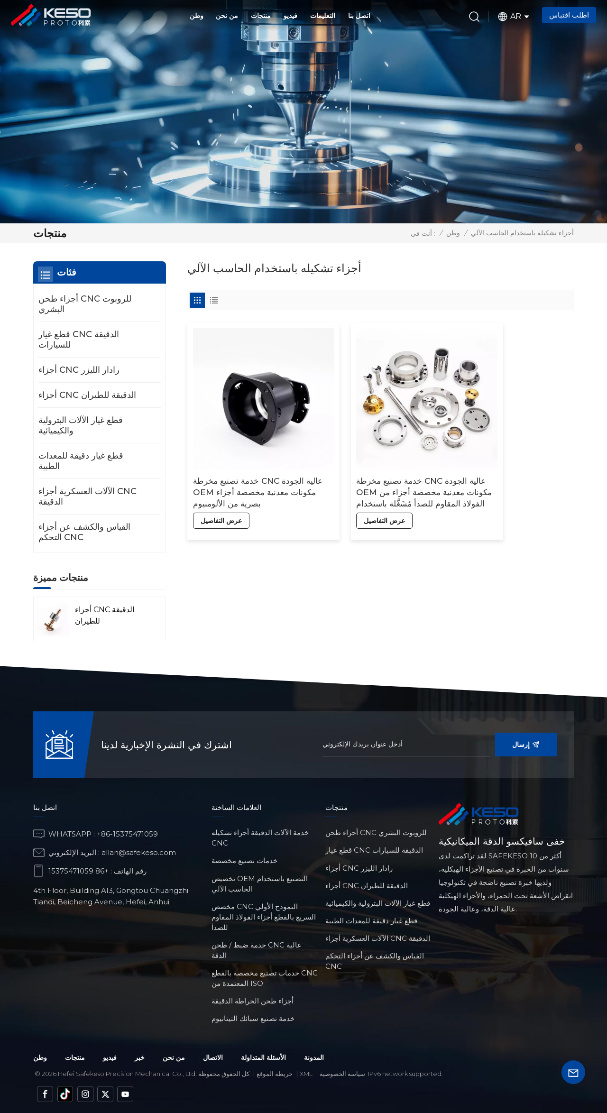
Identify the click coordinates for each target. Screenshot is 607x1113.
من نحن (227, 15)
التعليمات (322, 15)
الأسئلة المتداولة (263, 1057)
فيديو (290, 15)
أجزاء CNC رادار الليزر (79, 370)
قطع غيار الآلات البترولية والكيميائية (80, 425)
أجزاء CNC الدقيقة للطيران (87, 395)
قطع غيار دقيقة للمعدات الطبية (80, 461)
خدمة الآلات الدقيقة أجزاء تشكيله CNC (260, 837)
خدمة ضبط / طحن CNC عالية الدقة (257, 950)
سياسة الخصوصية (342, 1073)
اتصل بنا (359, 15)
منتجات (261, 15)
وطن (196, 15)
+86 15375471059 (78, 870)
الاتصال (213, 1057)
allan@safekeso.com (138, 852)
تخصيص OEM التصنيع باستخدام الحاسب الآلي (260, 883)
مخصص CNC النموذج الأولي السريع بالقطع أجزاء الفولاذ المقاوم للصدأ (264, 917)
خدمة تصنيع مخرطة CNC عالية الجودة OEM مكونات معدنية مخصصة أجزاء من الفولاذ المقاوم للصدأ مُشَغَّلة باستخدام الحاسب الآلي (374, 461)
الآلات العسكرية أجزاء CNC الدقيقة (87, 496)
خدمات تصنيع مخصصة (244, 860)
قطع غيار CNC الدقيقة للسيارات (78, 339)
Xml (306, 1073)
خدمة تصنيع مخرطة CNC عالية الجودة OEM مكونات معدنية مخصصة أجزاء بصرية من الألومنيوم (243, 461)
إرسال (526, 744)
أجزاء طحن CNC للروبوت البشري (84, 304)
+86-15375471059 (127, 833)
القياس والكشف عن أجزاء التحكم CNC (84, 532)
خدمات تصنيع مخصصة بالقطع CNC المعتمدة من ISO (265, 978)
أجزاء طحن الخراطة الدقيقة (253, 1000)
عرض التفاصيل (220, 490)
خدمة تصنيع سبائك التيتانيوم (253, 1018)
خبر (140, 1057)
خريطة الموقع (275, 1073)
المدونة (314, 1057)
